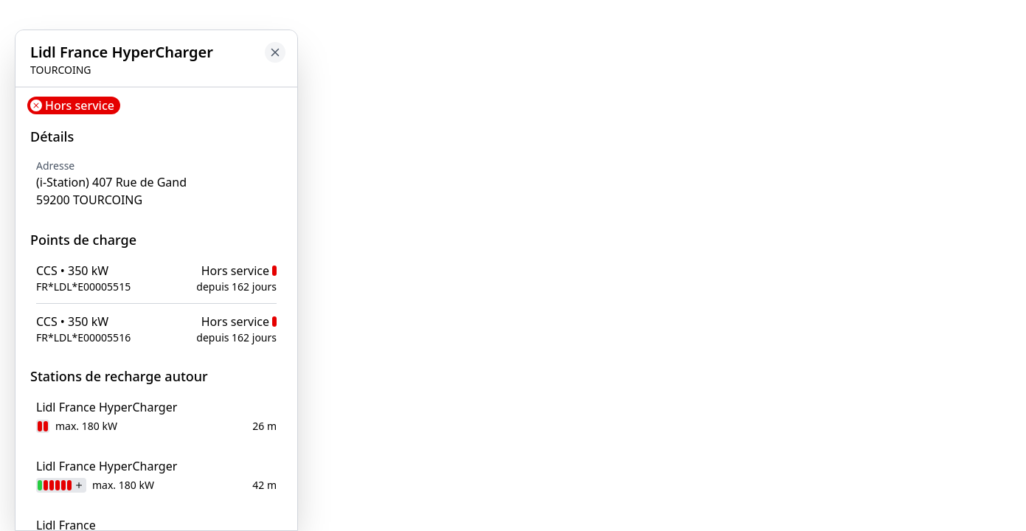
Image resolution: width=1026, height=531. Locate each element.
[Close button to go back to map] (275, 52)
